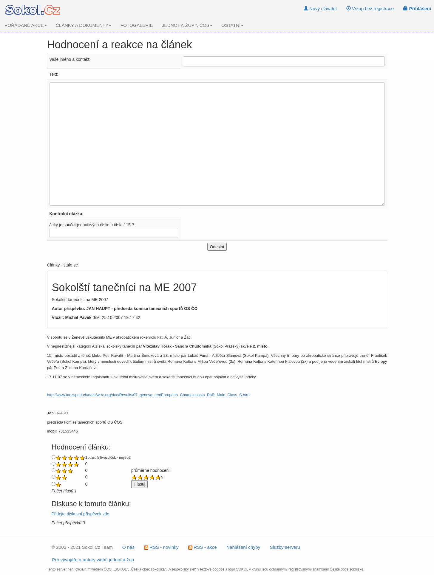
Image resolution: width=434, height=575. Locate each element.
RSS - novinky (161, 547)
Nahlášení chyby (243, 547)
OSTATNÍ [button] (232, 25)
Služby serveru (285, 547)
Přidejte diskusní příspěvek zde (80, 514)
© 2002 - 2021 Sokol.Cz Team (82, 547)
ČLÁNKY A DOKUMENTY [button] (84, 25)
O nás (128, 547)
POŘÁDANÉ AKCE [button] (25, 25)
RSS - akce (202, 547)
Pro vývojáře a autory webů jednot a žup (93, 559)
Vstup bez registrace (370, 8)
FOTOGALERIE (136, 25)
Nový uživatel (320, 8)
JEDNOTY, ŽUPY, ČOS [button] (187, 25)
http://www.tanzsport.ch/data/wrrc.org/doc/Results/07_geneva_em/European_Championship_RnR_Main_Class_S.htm (148, 395)
